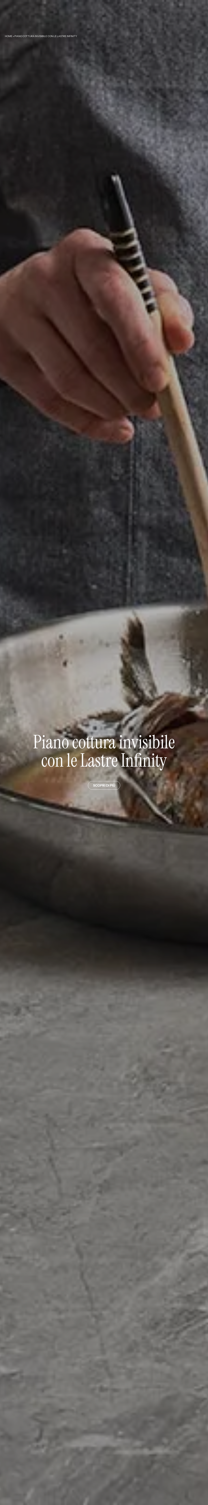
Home (8, 36)
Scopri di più (104, 785)
